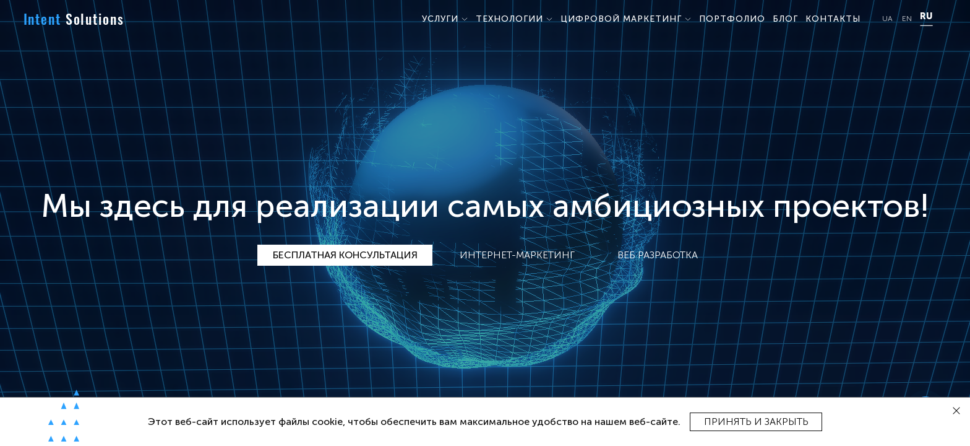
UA (887, 19)
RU (926, 17)
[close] (957, 411)
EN (907, 19)
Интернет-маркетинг (517, 255)
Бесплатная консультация (345, 255)
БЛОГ (785, 19)
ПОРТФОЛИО (732, 19)
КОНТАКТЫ (833, 19)
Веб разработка (657, 255)
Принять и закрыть (756, 421)
